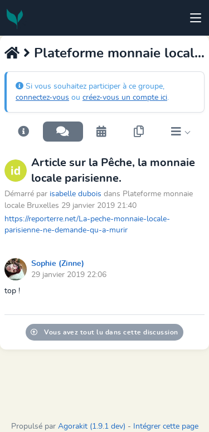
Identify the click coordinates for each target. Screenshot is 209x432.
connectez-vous (42, 97)
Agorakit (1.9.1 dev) (91, 426)
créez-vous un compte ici (124, 97)
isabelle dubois (75, 194)
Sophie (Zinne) (57, 264)
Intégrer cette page (165, 426)
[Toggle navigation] (196, 18)
